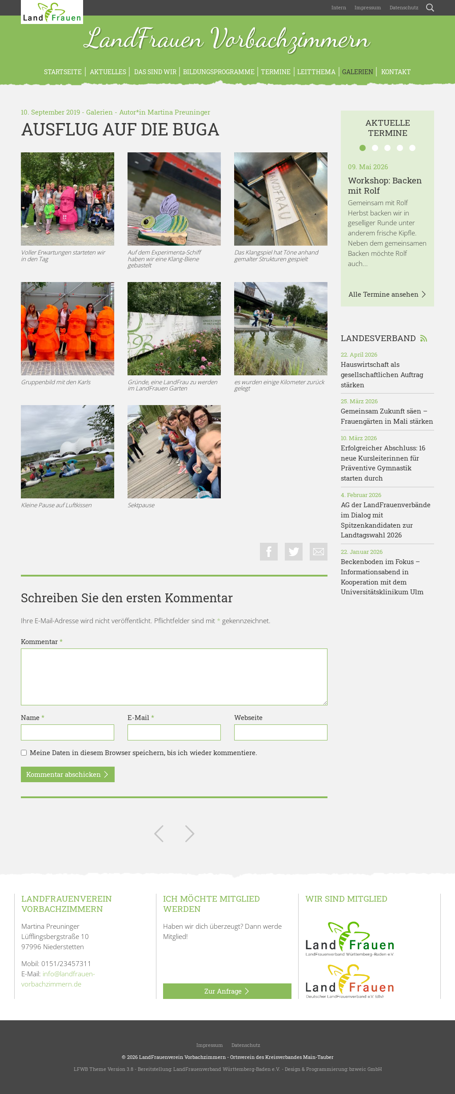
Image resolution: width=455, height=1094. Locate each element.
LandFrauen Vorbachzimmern (227, 39)
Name (32, 717)
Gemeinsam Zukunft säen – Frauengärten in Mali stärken (387, 416)
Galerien (357, 72)
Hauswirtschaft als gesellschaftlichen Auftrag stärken (382, 374)
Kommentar (42, 641)
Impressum (367, 7)
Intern (338, 7)
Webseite (248, 717)
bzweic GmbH (365, 1069)
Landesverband (384, 337)
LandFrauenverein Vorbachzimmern (182, 1057)
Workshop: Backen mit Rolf (385, 185)
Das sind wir (154, 72)
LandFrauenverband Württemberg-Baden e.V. (226, 1069)
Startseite (63, 72)
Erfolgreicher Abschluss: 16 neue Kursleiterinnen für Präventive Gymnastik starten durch (383, 462)
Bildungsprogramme (219, 72)
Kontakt (395, 72)
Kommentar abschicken (67, 775)
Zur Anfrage (227, 991)
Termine (276, 72)
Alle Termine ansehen (387, 294)
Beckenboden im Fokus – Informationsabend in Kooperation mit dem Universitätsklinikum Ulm (382, 576)
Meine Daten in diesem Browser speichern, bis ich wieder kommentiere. (143, 752)
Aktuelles (107, 72)
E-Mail (141, 717)
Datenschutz (403, 7)
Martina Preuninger (179, 111)
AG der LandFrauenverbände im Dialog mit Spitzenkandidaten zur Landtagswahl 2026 (386, 519)
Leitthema (316, 72)
